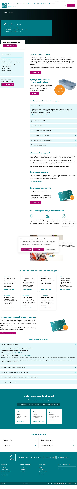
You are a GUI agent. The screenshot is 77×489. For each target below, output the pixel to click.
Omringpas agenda (6, 68)
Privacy (74, 483)
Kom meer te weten (25, 246)
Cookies (69, 483)
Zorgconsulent (7, 445)
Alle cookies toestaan (26, 249)
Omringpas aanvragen (6, 70)
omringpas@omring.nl (25, 355)
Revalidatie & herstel (33, 3)
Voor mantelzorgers (47, 445)
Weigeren (38, 249)
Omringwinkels (12, 6)
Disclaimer (50, 483)
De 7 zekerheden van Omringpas (9, 64)
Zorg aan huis (11, 3)
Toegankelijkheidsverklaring (60, 483)
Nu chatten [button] (52, 420)
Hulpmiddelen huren (47, 440)
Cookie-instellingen (50, 249)
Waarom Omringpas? (6, 66)
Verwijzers (41, 473)
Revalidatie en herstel (6, 471)
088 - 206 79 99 (18, 353)
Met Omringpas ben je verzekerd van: (10, 72)
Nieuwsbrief (41, 469)
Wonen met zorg (21, 3)
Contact (71, 5)
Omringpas (44, 3)
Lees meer (34, 93)
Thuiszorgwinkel (7, 440)
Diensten (51, 3)
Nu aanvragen (36, 72)
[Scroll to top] (22, 54)
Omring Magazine (43, 471)
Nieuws (40, 467)
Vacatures (22, 469)
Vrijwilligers (22, 471)
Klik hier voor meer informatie (40, 114)
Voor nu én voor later (7, 59)
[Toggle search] (65, 5)
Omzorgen (22, 467)
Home (5, 12)
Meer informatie (8, 289)
